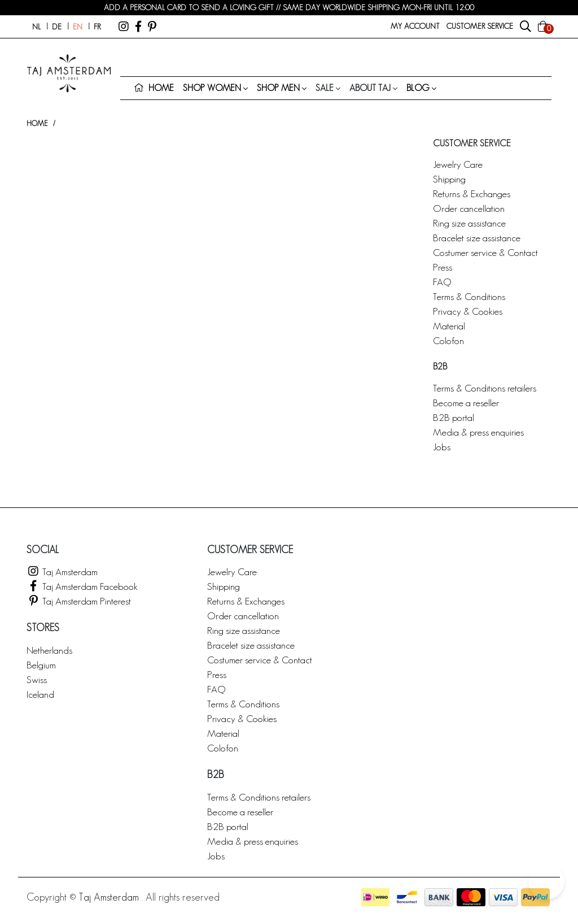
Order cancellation (469, 208)
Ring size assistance (469, 223)
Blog (418, 88)
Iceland (40, 694)
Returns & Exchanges (471, 193)
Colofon (448, 340)
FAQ (442, 281)
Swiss (37, 679)
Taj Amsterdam (62, 571)
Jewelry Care (458, 164)
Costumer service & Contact (485, 252)
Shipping (449, 178)
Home (37, 123)
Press (442, 267)
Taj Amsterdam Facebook (82, 586)
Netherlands (49, 650)
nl (36, 26)
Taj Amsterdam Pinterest (79, 601)
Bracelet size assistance (476, 237)
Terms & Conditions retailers (484, 388)
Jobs (441, 446)
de (57, 26)
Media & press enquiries (478, 432)
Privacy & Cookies (467, 311)
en (77, 26)
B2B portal (453, 417)
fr (97, 26)
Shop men (278, 88)
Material (449, 325)
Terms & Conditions (469, 296)
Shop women (212, 88)
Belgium (41, 664)
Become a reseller (466, 402)
